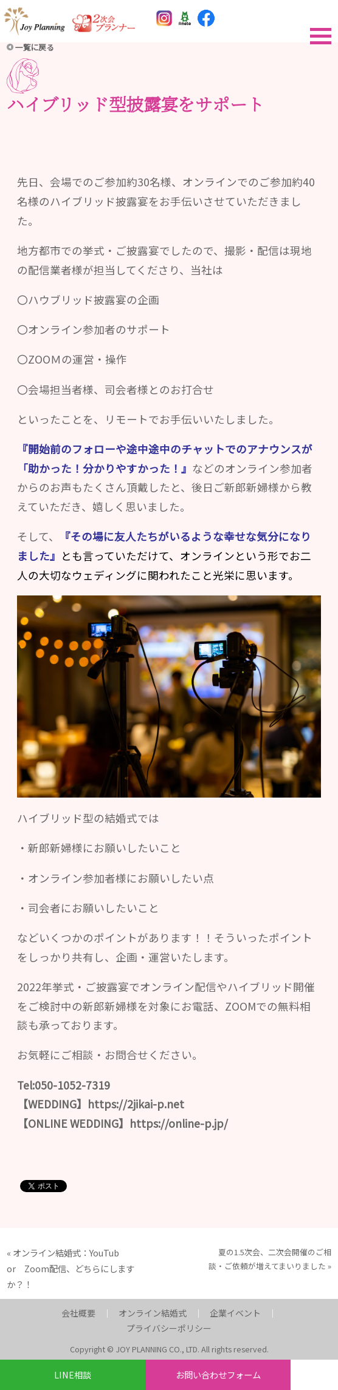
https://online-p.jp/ (178, 1123)
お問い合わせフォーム (218, 1374)
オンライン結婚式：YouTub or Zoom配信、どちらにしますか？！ (70, 1268)
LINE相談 (72, 1374)
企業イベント (235, 1313)
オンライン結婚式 (153, 1313)
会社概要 (78, 1313)
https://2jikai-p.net (136, 1103)
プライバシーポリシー (169, 1328)
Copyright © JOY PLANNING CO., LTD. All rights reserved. (169, 1349)
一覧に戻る (34, 47)
